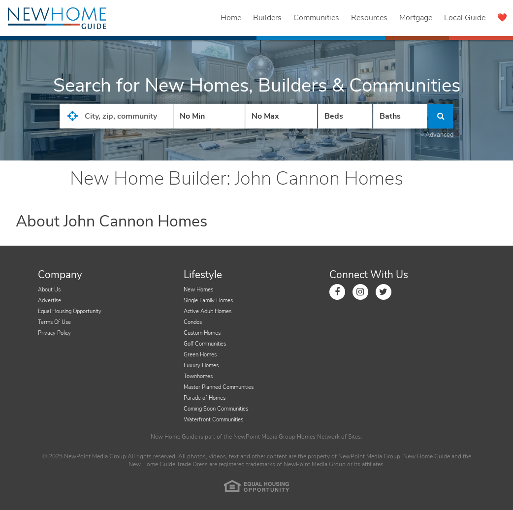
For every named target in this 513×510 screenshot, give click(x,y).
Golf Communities (205, 344)
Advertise (49, 300)
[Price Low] (209, 116)
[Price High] (281, 116)
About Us (49, 289)
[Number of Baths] (400, 116)
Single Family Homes (208, 300)
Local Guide (464, 17)
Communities (316, 17)
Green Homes (200, 354)
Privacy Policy (54, 333)
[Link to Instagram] (360, 292)
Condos (193, 322)
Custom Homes (202, 333)
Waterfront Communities (213, 419)
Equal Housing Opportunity (69, 311)
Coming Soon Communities (216, 409)
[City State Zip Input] (116, 116)
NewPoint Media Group (264, 437)
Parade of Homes (204, 398)
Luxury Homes (201, 365)
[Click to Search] (440, 116)
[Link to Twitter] (383, 292)
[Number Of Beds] (345, 116)
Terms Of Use (54, 322)
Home (231, 17)
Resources (369, 17)
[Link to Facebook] (337, 292)
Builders (267, 17)
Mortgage (415, 17)
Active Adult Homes (207, 311)
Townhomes (198, 376)
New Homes (198, 289)
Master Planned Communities (219, 387)
